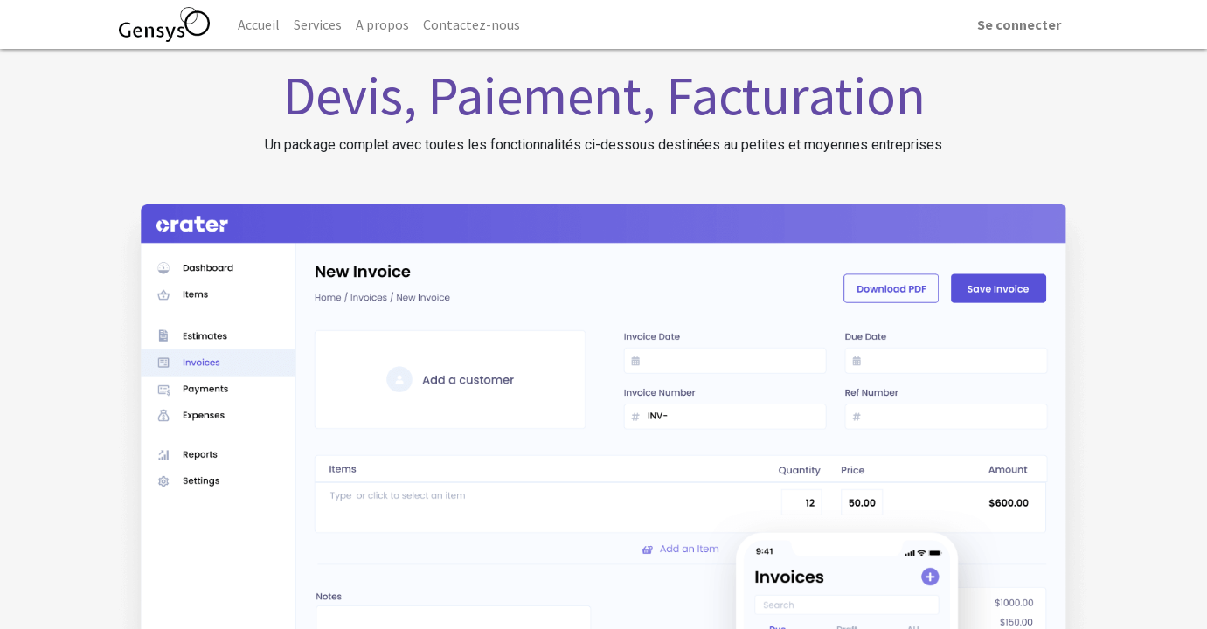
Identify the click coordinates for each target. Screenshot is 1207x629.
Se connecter (1019, 24)
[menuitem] (259, 24)
